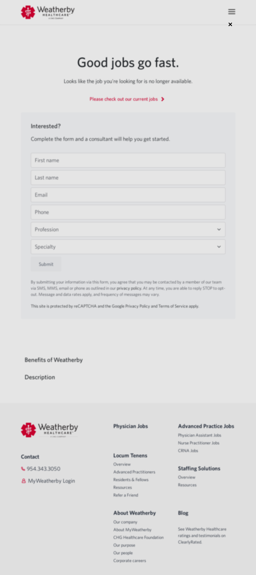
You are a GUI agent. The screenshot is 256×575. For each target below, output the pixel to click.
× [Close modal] (230, 24)
